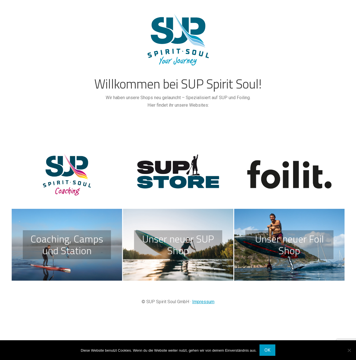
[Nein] (349, 350)
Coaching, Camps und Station (67, 244)
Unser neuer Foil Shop (289, 244)
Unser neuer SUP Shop (178, 244)
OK (267, 350)
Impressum (203, 301)
